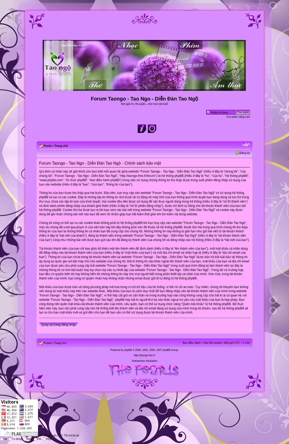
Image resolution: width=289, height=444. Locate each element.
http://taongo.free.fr (144, 355)
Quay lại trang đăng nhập (58, 324)
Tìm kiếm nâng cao (238, 116)
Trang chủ (61, 145)
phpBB (128, 350)
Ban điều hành (192, 342)
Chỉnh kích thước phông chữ (246, 144)
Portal (47, 145)
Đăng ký (245, 152)
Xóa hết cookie (212, 342)
